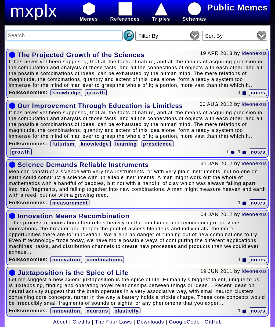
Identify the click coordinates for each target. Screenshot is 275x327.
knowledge (66, 92)
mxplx (33, 11)
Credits (81, 322)
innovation (66, 259)
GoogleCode (184, 322)
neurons (97, 311)
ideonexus (254, 53)
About (60, 322)
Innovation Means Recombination (73, 216)
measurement (70, 203)
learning (126, 144)
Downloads (150, 322)
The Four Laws (113, 322)
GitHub (213, 322)
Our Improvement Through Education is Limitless (100, 105)
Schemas (194, 16)
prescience (157, 144)
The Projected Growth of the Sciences (80, 54)
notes (258, 92)
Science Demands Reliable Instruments (83, 164)
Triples (161, 16)
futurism (63, 144)
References (125, 16)
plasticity (126, 311)
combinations (104, 259)
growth (96, 92)
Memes (88, 16)
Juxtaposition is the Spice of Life (72, 272)
